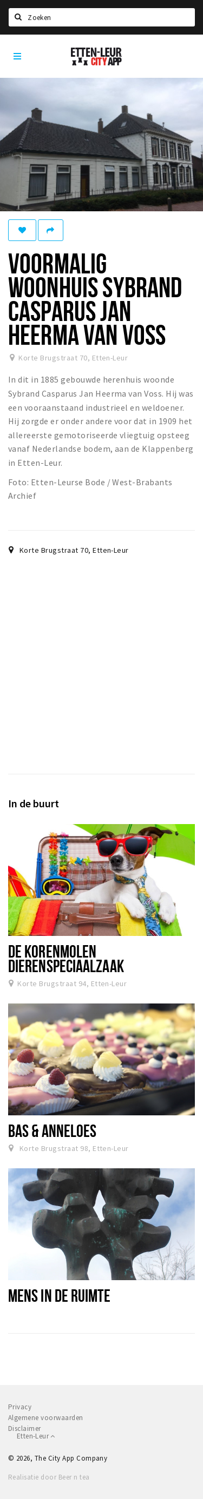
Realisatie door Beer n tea (48, 1477)
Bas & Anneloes (52, 1130)
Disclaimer (24, 1428)
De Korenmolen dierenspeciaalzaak (66, 958)
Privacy (19, 1406)
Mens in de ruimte (59, 1295)
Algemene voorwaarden (45, 1417)
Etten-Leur (36, 1436)
